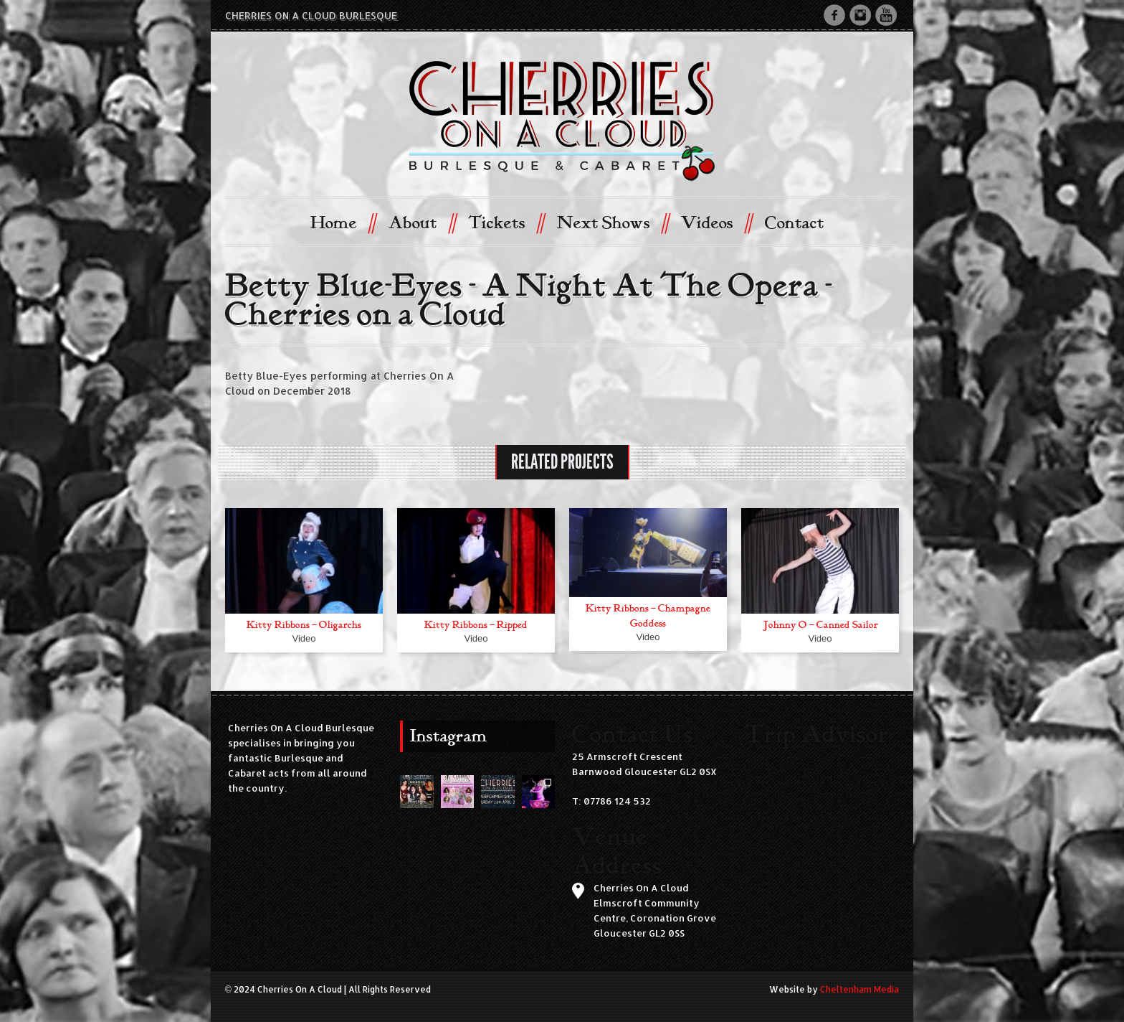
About (422, 222)
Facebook (834, 15)
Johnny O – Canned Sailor (820, 625)
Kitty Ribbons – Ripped (476, 625)
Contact (794, 223)
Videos (716, 222)
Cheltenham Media (859, 989)
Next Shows (612, 222)
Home (342, 222)
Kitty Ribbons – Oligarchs (304, 625)
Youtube (886, 15)
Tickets (505, 222)
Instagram (860, 15)
